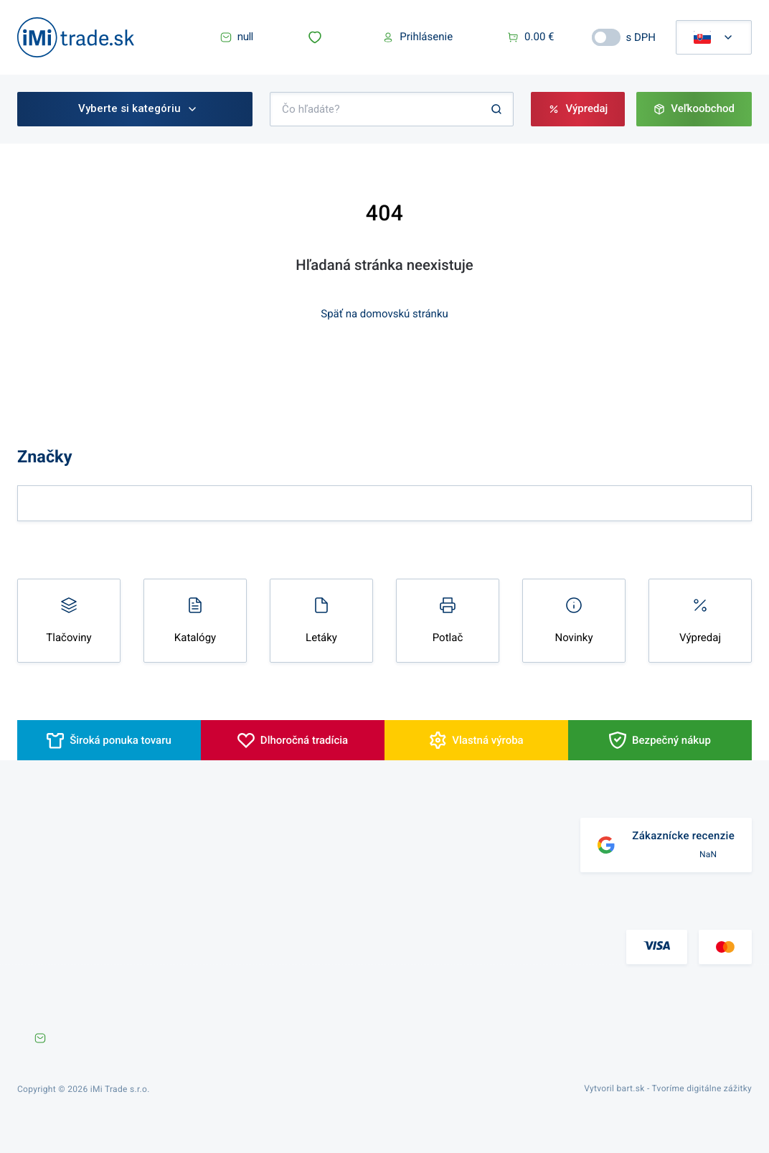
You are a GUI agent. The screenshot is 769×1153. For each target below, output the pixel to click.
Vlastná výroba (487, 740)
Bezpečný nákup (671, 740)
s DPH (641, 37)
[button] (318, 37)
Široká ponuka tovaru (120, 740)
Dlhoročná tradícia (304, 740)
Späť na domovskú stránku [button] (384, 313)
